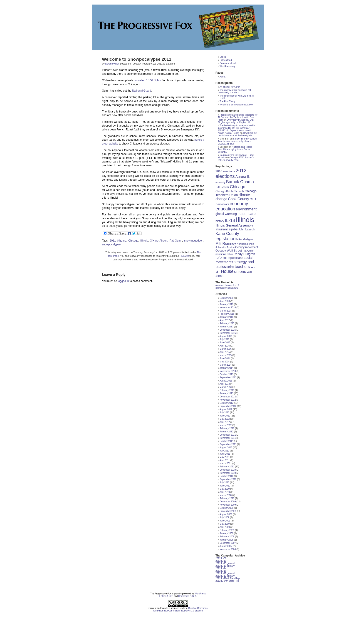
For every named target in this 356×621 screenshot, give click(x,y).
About (222, 76)
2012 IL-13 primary (225, 566)
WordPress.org (227, 66)
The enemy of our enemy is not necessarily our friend (234, 91)
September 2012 (228, 406)
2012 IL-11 (220, 561)
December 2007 (228, 543)
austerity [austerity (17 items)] (220, 182)
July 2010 (224, 482)
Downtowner (112, 63)
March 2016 (226, 349)
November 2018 (228, 307)
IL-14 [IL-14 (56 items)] (230, 220)
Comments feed (228, 63)
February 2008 (227, 536)
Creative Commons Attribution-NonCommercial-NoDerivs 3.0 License (180, 609)
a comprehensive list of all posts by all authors (227, 286)
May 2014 (225, 361)
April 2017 (225, 320)
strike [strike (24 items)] (230, 267)
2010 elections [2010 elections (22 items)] (225, 171)
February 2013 (227, 390)
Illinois (144, 240)
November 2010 (228, 473)
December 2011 (228, 435)
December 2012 (228, 396)
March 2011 (226, 463)
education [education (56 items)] (225, 208)
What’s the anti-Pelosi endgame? (236, 104)
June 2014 (225, 358)
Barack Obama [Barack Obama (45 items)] (240, 181)
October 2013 (226, 374)
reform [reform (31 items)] (220, 257)
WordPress (200, 593)
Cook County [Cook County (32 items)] (238, 199)
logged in (123, 281)
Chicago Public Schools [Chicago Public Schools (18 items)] (229, 191)
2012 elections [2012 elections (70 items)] (231, 173)
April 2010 (225, 492)
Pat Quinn (176, 240)
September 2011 (228, 444)
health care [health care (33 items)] (246, 214)
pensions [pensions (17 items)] (220, 253)
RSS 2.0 (184, 255)
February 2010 (227, 498)
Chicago (133, 240)
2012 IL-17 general (225, 573)
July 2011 (224, 450)
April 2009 (225, 527)
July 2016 (224, 339)
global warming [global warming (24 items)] (226, 214)
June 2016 (225, 342)
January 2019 (226, 304)
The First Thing (227, 101)
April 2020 (225, 301)
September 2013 (228, 377)
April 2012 (225, 422)
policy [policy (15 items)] (230, 254)
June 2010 (225, 485)
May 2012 (225, 419)
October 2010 (226, 476)
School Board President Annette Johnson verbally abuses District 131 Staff (237, 141)
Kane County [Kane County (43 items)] (227, 233)
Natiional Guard (141, 90)
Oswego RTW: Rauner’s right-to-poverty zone (236, 158)
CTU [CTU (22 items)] (253, 199)
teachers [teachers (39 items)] (242, 266)
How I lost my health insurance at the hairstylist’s (237, 134)
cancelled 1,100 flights (147, 80)
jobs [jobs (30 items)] (234, 229)
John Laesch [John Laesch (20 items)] (246, 229)
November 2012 (228, 400)
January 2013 (226, 393)
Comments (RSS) (187, 596)
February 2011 (227, 466)
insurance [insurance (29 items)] (222, 229)
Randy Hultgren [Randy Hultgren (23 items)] (244, 254)
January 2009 (226, 533)
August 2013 (226, 380)
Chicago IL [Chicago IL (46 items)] (240, 186)
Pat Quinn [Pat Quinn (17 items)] (248, 250)
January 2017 (226, 326)
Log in (223, 57)
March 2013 (226, 387)
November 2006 (228, 549)
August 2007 (226, 546)
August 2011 (226, 447)
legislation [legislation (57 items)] (225, 238)
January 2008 (226, 540)
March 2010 (226, 495)
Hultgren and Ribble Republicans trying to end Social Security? (235, 149)
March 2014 (226, 365)
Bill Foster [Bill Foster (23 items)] (222, 187)
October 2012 (226, 403)
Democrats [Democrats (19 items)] (222, 204)
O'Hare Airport (159, 240)
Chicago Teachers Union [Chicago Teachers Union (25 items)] (236, 193)
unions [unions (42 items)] (240, 271)
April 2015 (225, 352)
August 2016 (226, 336)
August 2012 (226, 409)
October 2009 (226, 508)
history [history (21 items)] (219, 221)
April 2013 (225, 384)
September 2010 (228, 479)
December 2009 (228, 501)
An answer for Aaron (230, 87)
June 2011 (225, 454)
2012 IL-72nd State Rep (227, 578)
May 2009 (225, 524)
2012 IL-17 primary (225, 576)
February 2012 (227, 428)
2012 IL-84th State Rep (227, 581)
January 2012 (226, 431)
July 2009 (224, 517)
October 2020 (226, 298)
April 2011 (225, 460)
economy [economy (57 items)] (239, 203)
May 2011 (225, 457)
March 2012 (226, 425)
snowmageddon (193, 240)
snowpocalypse (111, 244)
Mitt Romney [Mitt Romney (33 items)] (225, 243)
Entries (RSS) (166, 596)
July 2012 (224, 412)
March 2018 (226, 310)
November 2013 (228, 371)
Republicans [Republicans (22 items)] (235, 257)
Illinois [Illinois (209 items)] (245, 219)
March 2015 (226, 355)
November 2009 (228, 505)
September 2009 (228, 511)
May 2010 (225, 489)
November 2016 (228, 333)
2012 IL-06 (220, 558)
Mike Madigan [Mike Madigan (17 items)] (244, 239)
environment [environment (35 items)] (246, 209)
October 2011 (226, 441)
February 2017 (227, 323)
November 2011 (228, 438)
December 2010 (228, 470)
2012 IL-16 (220, 571)
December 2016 (228, 330)
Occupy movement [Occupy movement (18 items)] (246, 247)
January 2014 (226, 368)
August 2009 (226, 514)
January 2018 (226, 317)
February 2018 (227, 314)
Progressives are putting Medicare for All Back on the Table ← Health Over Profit (237, 117)
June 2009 (225, 520)
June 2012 (225, 415)
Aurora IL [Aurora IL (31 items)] (242, 177)
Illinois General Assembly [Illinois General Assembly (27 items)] (234, 225)
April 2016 (225, 345)
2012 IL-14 (220, 568)
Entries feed (226, 60)
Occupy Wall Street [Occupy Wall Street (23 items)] (228, 250)
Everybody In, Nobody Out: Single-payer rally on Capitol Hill (236, 121)
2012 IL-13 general (225, 563)
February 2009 (227, 530)
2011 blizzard (118, 240)
